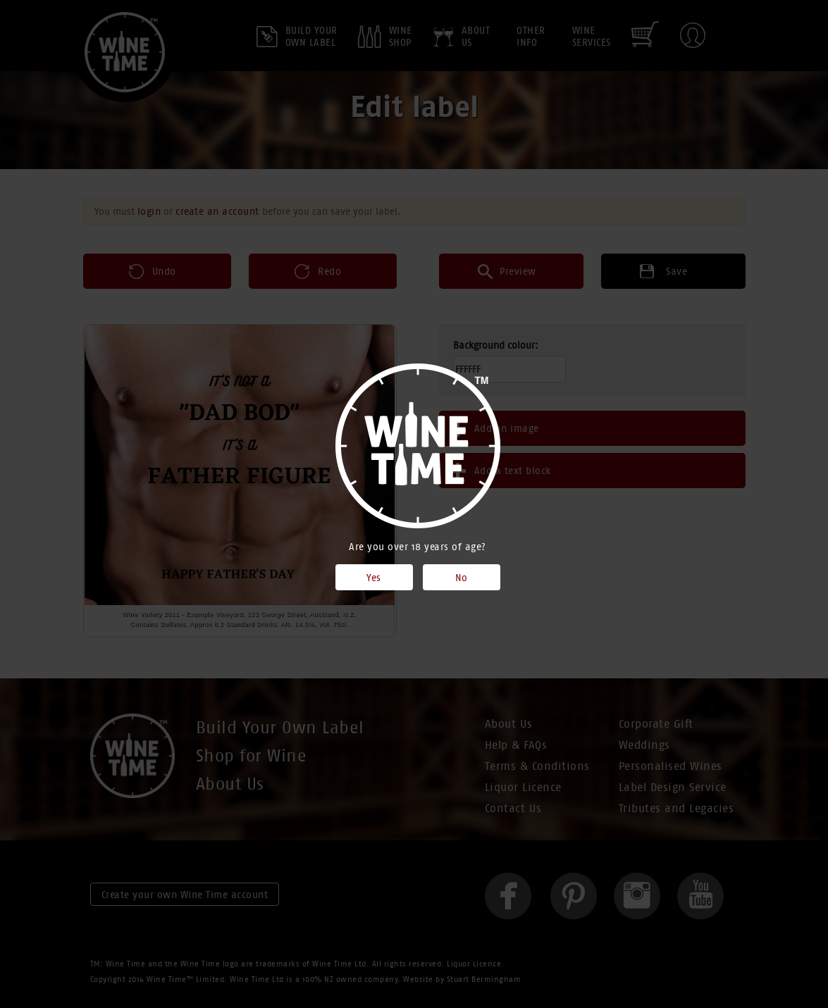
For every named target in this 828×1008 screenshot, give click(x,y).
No (461, 577)
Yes (373, 577)
